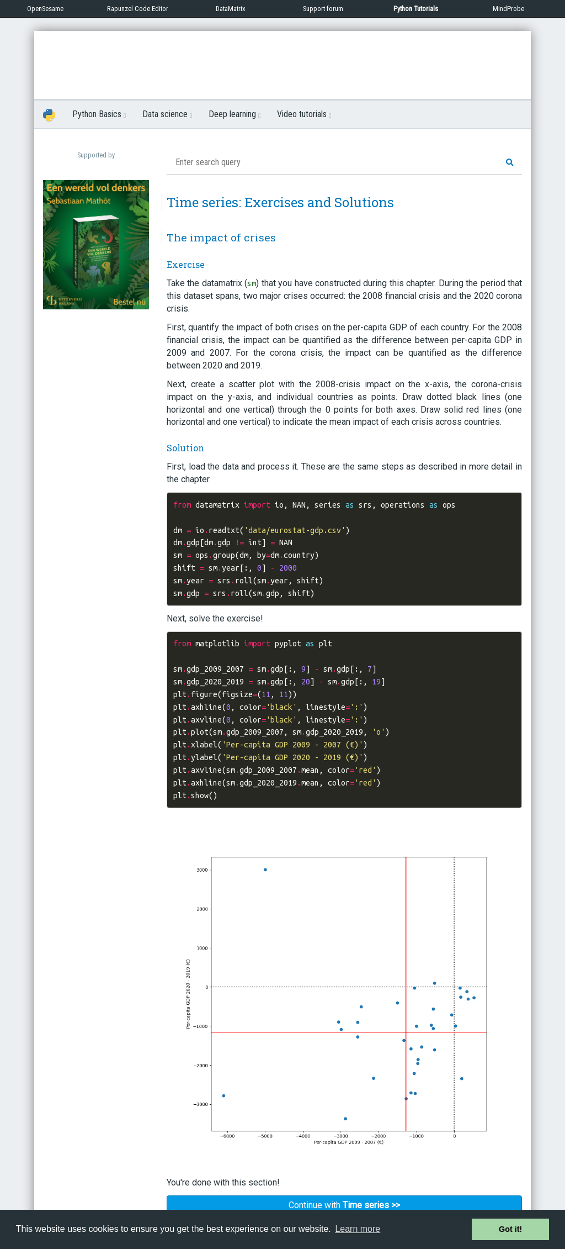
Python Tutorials (415, 8)
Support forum (323, 8)
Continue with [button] (344, 1205)
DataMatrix (231, 8)
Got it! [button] (510, 1229)
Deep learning (234, 114)
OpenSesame (45, 8)
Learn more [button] (357, 1229)
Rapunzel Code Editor (137, 8)
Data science (167, 114)
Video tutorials (304, 114)
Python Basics (99, 114)
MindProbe (508, 8)
